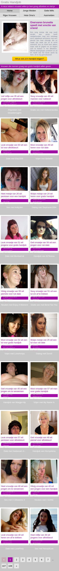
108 (10, 566)
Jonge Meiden (29, 10)
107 (4, 566)
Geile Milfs (49, 10)
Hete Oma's (29, 15)
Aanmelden (49, 15)
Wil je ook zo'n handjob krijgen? (29, 59)
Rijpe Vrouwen (9, 15)
